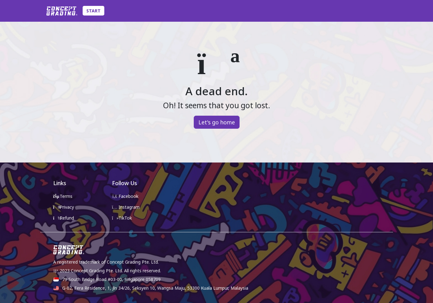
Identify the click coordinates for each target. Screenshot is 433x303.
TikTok (122, 218)
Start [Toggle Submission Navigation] (93, 11)
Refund (63, 218)
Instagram (126, 207)
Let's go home (216, 122)
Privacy (63, 207)
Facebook (125, 196)
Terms (63, 196)
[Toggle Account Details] (388, 10)
